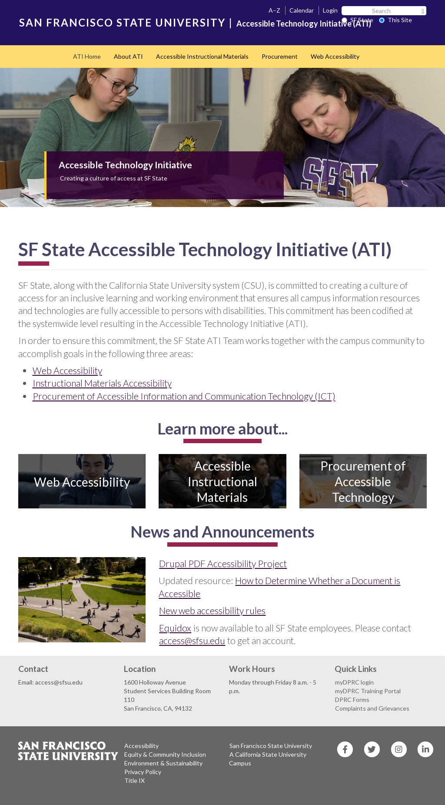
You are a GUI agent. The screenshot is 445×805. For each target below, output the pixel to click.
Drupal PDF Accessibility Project (223, 563)
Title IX (134, 780)
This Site (395, 19)
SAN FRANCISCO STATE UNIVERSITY (122, 22)
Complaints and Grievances (372, 708)
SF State (357, 19)
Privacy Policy (142, 771)
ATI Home (87, 56)
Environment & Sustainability (163, 763)
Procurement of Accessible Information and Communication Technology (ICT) (184, 396)
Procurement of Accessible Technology (363, 481)
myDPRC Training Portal (368, 691)
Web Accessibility (335, 56)
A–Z (274, 10)
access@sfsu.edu (192, 640)
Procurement (280, 56)
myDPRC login (354, 682)
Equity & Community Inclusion (165, 754)
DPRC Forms (352, 699)
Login (330, 10)
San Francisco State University (270, 745)
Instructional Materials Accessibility (102, 382)
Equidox (175, 627)
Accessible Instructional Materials (202, 56)
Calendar (301, 10)
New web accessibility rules (212, 610)
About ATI (128, 56)
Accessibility (141, 745)
